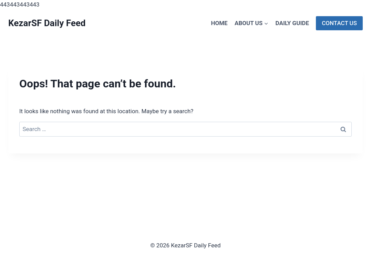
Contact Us (339, 23)
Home (219, 23)
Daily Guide (292, 23)
